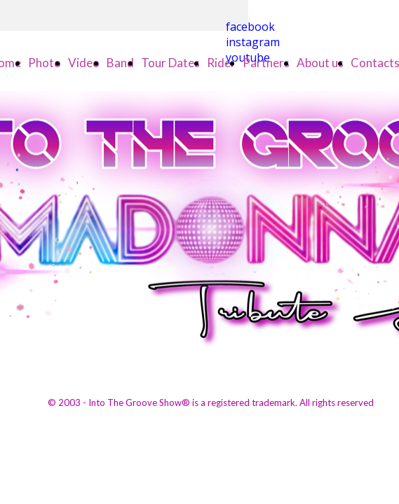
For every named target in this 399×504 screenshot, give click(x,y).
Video (84, 62)
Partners (266, 62)
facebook (250, 26)
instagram (253, 42)
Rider (221, 62)
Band (120, 62)
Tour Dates (170, 62)
